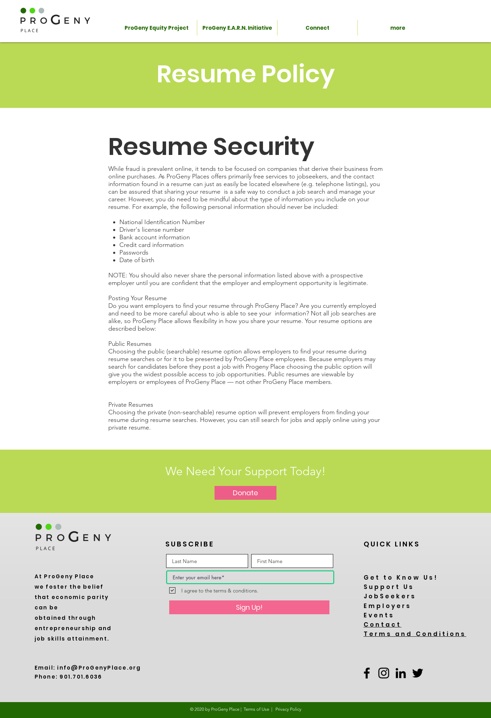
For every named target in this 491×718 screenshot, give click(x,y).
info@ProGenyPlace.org (99, 667)
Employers (388, 606)
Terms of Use (256, 709)
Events (379, 615)
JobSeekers (390, 596)
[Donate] (245, 493)
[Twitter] (417, 673)
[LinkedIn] (400, 673)
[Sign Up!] (249, 607)
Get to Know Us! (401, 577)
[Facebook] (367, 673)
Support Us (389, 587)
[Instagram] (383, 673)
